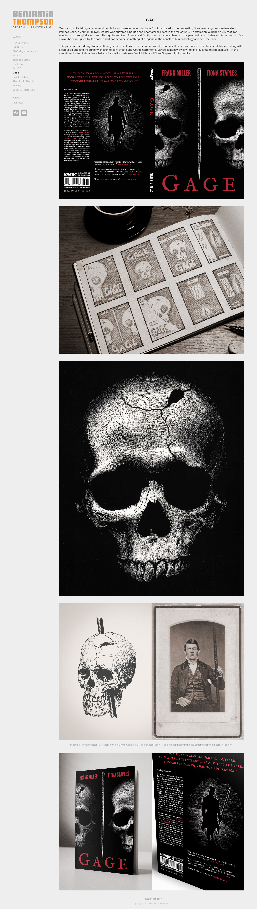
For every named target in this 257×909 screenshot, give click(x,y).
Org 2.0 (17, 68)
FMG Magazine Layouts (26, 51)
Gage (16, 72)
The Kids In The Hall (24, 81)
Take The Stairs (21, 60)
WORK (17, 37)
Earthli (16, 55)
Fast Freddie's (21, 77)
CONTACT (18, 102)
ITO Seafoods (20, 42)
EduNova (18, 47)
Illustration (18, 64)
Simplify (17, 85)
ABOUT (17, 97)
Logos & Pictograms (24, 90)
